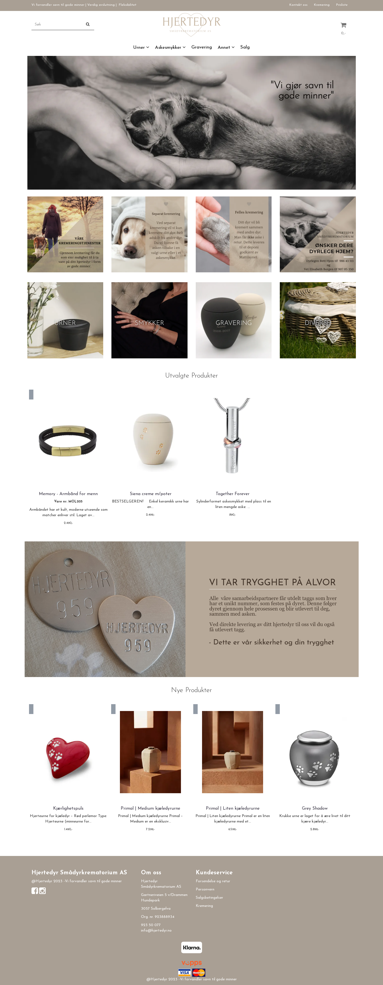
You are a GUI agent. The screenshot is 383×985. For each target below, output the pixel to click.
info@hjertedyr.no (156, 931)
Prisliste (342, 5)
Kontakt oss (298, 5)
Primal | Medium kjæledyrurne (150, 808)
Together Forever (232, 494)
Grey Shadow (315, 808)
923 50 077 (151, 925)
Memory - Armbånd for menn (68, 494)
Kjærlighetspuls (68, 808)
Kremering (322, 5)
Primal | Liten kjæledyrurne (233, 808)
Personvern (205, 889)
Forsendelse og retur (213, 881)
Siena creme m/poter (150, 494)
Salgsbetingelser (209, 898)
